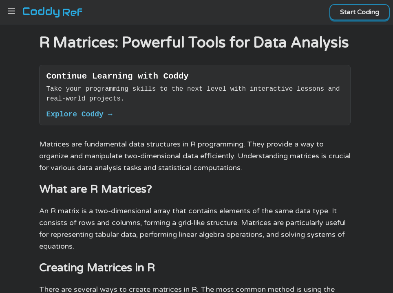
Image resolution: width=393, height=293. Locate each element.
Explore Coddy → (79, 117)
